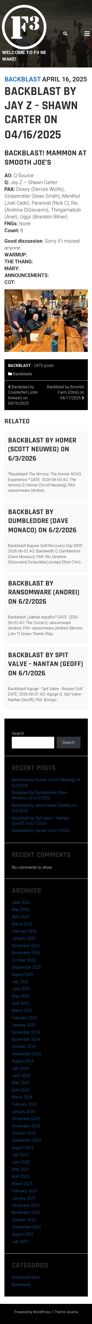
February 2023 (24, 1191)
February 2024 (24, 1104)
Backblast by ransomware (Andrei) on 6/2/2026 (43, 592)
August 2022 (22, 1234)
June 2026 (21, 902)
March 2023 (22, 1183)
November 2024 (26, 1039)
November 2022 (26, 1212)
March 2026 (22, 924)
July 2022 (20, 1241)
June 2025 (21, 989)
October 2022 (24, 1219)
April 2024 (20, 1090)
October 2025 (24, 960)
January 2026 (23, 938)
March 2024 (22, 1097)
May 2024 (20, 1082)
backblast (22, 79)
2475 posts (44, 365)
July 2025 (20, 981)
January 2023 (23, 1198)
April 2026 (20, 916)
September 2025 (26, 967)
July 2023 (20, 1154)
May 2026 (20, 909)
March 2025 (22, 1010)
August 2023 (22, 1147)
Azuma (72, 1312)
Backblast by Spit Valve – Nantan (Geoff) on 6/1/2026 (45, 664)
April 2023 (20, 1176)
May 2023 (20, 1169)
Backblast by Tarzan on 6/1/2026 (40, 830)
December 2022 (26, 1205)
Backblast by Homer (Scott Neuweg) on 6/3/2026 (42, 449)
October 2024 (24, 1046)
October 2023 (24, 1133)
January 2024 (23, 1111)
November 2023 (26, 1126)
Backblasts (22, 374)
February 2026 (24, 931)
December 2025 (26, 945)
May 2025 (20, 996)
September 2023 (26, 1140)
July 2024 (20, 1068)
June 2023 (21, 1162)
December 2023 (26, 1118)
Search (18, 733)
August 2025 (22, 974)
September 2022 (26, 1227)
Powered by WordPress (32, 1312)
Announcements (26, 1277)
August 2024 (22, 1061)
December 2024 (26, 1032)
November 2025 (26, 952)
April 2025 (20, 1003)
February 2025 (24, 1018)
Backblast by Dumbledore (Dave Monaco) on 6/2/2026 (42, 521)
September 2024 (26, 1054)
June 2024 (21, 1075)
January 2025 (23, 1025)
